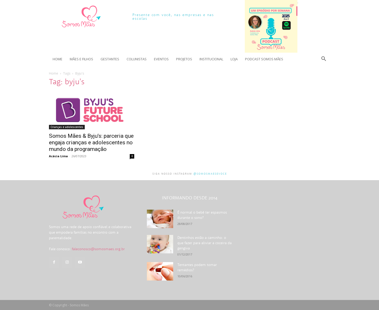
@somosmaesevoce (210, 173)
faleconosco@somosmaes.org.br (98, 249)
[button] (323, 59)
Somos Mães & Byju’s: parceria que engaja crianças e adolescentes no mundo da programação (91, 142)
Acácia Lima (58, 156)
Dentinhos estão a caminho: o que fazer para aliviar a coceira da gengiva (204, 242)
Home (53, 73)
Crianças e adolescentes (67, 127)
